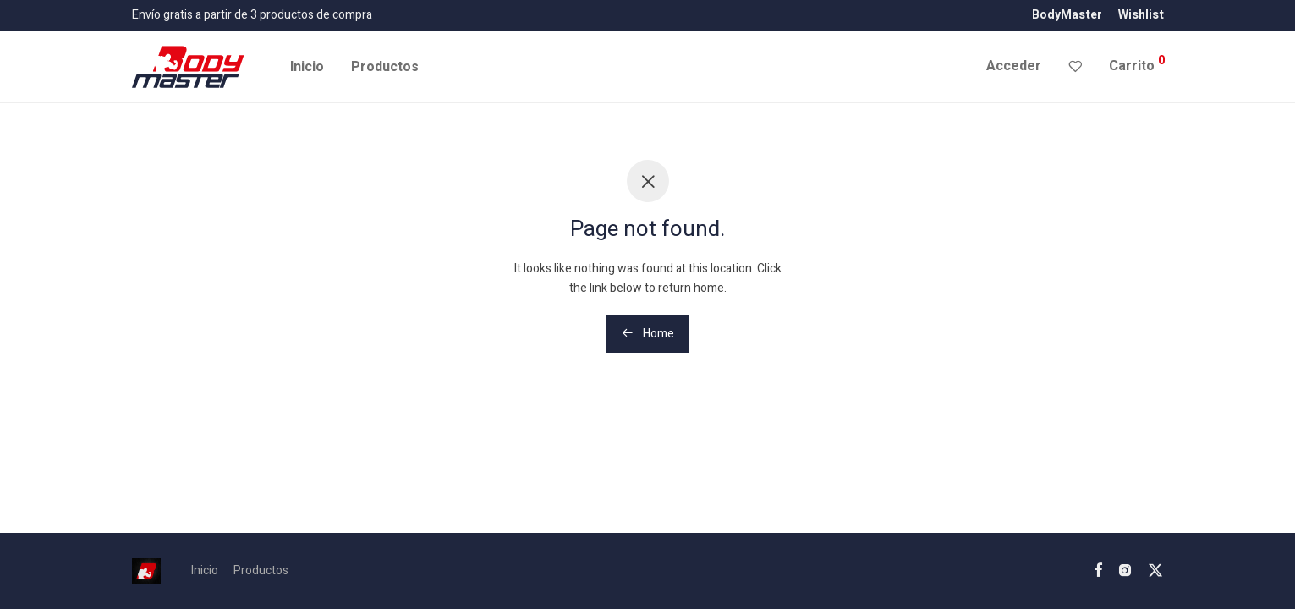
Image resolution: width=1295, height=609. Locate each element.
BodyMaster (1067, 15)
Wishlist (1141, 15)
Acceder (1013, 66)
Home (648, 334)
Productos (385, 67)
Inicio (307, 67)
